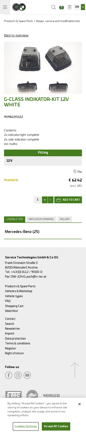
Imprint (10, 333)
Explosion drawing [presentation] (41, 219)
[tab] (15, 219)
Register (10, 348)
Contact (10, 318)
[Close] (79, 405)
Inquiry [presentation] (65, 219)
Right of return (14, 353)
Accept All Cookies (56, 428)
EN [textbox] (77, 7)
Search (9, 323)
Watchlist (11, 310)
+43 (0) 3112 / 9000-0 (26, 272)
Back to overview (16, 35)
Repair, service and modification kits (58, 21)
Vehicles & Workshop (19, 291)
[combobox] (79, 7)
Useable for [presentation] (14, 219)
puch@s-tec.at (36, 276)
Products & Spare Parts (18, 21)
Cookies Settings (26, 428)
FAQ (7, 301)
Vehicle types (14, 296)
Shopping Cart (14, 306)
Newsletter (12, 328)
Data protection (15, 338)
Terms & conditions (17, 343)
